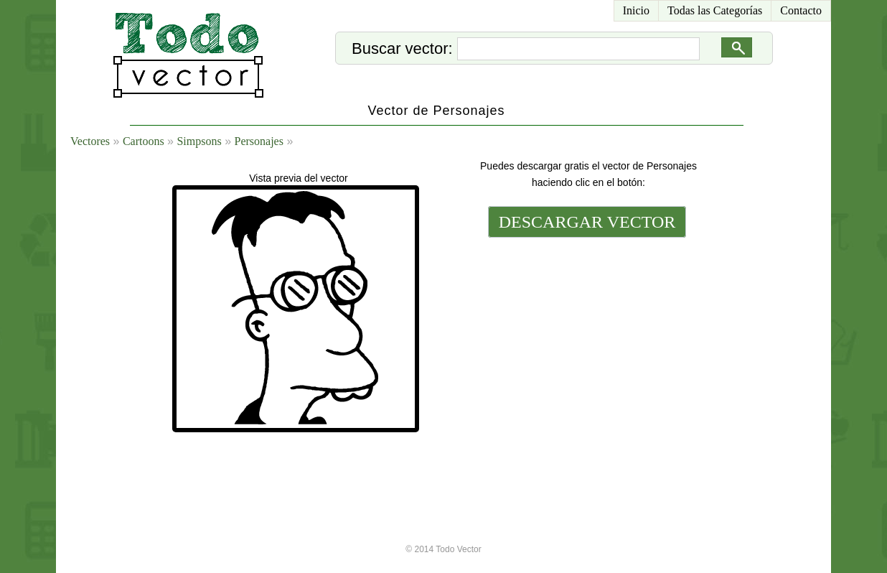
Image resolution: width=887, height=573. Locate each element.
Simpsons (199, 141)
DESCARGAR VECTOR (587, 222)
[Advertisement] (585, 339)
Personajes (259, 141)
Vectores (90, 141)
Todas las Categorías (714, 10)
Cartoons (143, 141)
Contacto (801, 10)
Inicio (636, 10)
